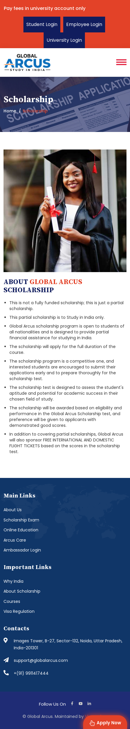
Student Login (41, 24)
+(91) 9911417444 (31, 673)
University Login (64, 40)
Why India (13, 581)
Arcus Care (15, 540)
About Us (13, 510)
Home (10, 111)
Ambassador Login (22, 550)
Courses (12, 601)
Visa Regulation (19, 611)
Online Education (21, 530)
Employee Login (84, 24)
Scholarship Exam (21, 520)
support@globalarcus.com (41, 660)
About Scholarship (22, 591)
